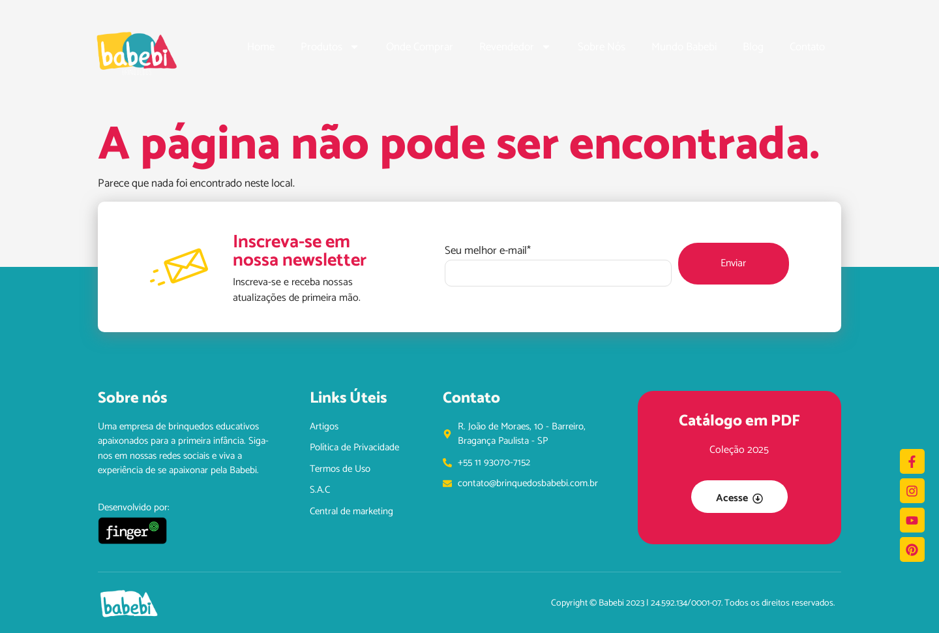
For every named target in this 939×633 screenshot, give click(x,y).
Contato (807, 47)
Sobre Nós (601, 47)
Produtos (330, 47)
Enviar (733, 263)
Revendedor (515, 47)
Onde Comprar (419, 47)
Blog (753, 47)
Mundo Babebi (684, 47)
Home (261, 47)
